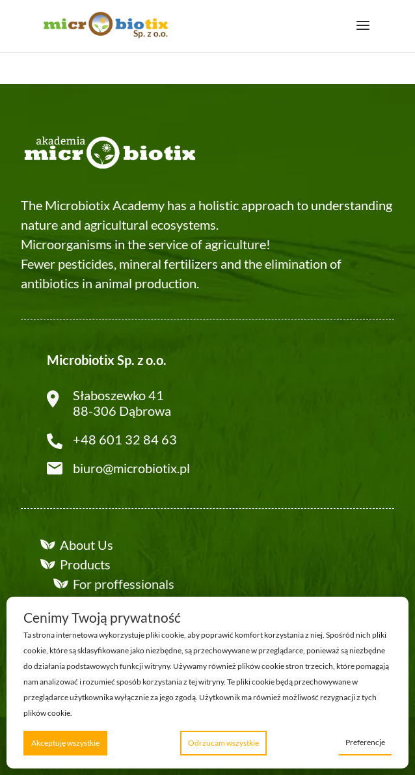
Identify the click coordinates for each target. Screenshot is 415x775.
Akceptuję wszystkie (65, 743)
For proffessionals (123, 583)
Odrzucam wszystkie (223, 743)
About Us (86, 544)
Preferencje (365, 742)
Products (85, 564)
